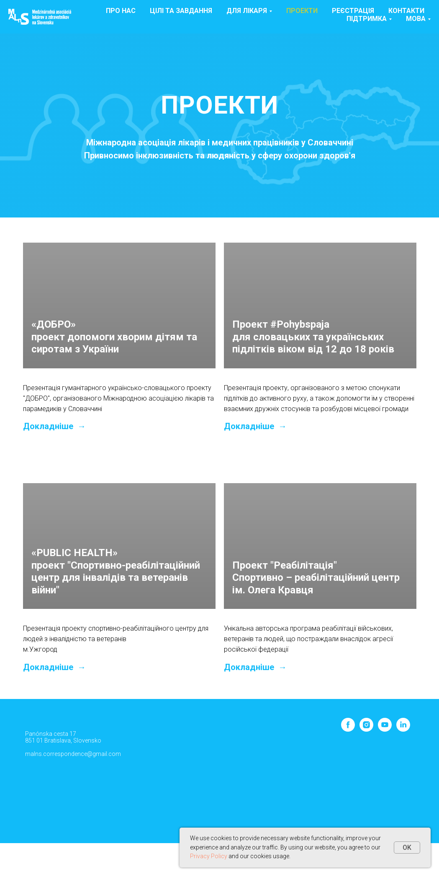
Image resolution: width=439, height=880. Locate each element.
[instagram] (366, 729)
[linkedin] (403, 729)
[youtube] (385, 729)
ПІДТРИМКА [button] (367, 19)
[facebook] (348, 729)
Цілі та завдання (181, 11)
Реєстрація (353, 11)
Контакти (406, 11)
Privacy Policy (208, 856)
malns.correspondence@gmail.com (73, 754)
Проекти (302, 11)
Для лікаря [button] (246, 11)
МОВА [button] (416, 19)
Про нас (121, 11)
